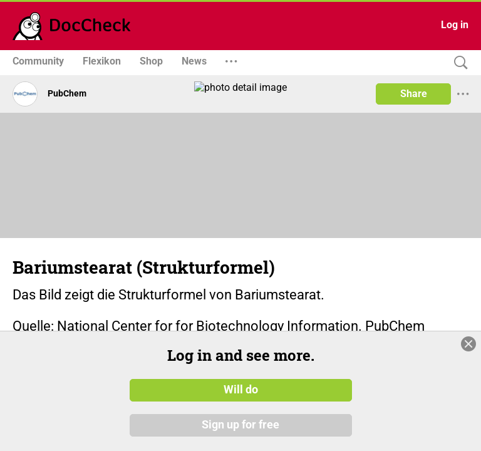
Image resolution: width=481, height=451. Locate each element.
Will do (241, 390)
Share (413, 94)
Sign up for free (240, 425)
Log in (454, 25)
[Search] (457, 63)
